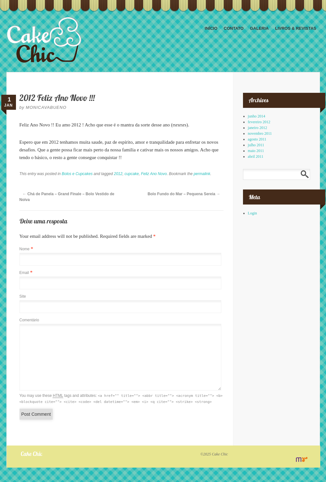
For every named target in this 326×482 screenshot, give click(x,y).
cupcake (132, 174)
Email (24, 272)
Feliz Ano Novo (154, 174)
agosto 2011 (257, 139)
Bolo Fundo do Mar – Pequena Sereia (184, 194)
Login (252, 213)
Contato (234, 28)
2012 (118, 174)
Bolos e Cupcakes (77, 174)
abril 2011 (255, 156)
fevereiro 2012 (259, 122)
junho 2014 (256, 116)
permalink (201, 174)
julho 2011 (256, 145)
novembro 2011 (260, 133)
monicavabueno (46, 107)
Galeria (259, 28)
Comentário (29, 320)
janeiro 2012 (257, 127)
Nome (24, 249)
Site (22, 296)
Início (211, 28)
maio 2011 (256, 151)
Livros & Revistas (295, 28)
